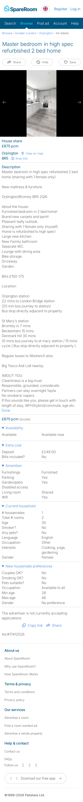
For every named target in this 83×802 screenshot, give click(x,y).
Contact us (12, 751)
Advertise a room (16, 717)
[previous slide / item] (4, 102)
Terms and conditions (19, 692)
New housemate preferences (29, 566)
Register (61, 9)
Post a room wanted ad (20, 725)
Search (10, 23)
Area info (19, 158)
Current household (20, 506)
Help (75, 23)
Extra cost (13, 445)
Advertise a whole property (23, 733)
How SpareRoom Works (21, 674)
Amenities (14, 465)
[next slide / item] (78, 102)
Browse (26, 23)
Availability (14, 428)
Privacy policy (14, 700)
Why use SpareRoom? (20, 666)
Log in (75, 9)
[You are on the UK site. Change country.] (45, 8)
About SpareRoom (17, 658)
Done (6, 410)
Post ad (43, 23)
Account (60, 23)
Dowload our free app (35, 778)
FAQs (8, 759)
